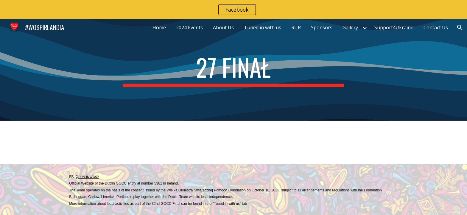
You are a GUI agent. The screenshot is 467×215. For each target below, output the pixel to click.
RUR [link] (296, 27)
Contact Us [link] (436, 27)
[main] (233, 70)
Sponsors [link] (321, 27)
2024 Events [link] (189, 27)
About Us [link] (223, 27)
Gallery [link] (350, 27)
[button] (460, 27)
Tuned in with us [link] (262, 27)
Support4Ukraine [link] (393, 27)
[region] (233, 9)
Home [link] (159, 27)
